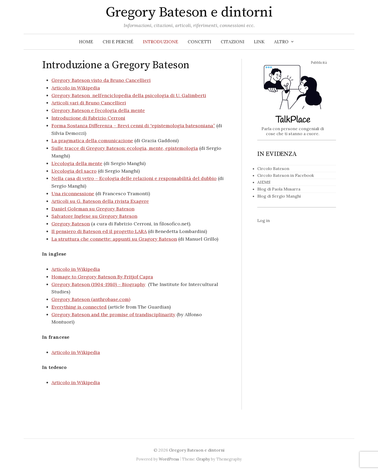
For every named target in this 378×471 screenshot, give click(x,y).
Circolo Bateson (273, 168)
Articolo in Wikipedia (75, 88)
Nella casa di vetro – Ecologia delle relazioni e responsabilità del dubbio (134, 178)
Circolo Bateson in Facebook (285, 175)
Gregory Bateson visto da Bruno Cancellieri (101, 80)
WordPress (169, 459)
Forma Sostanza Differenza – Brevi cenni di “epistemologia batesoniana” (133, 126)
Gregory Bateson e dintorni (189, 12)
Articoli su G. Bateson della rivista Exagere (100, 201)
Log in (263, 220)
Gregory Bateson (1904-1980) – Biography (98, 284)
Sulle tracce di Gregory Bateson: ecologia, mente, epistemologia (124, 148)
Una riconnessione (72, 193)
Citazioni (232, 42)
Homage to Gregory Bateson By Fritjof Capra (102, 277)
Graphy (203, 459)
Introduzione (160, 42)
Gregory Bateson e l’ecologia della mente (98, 110)
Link (259, 42)
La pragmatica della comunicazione (92, 140)
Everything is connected (79, 307)
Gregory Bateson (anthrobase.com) (90, 299)
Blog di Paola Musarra (278, 189)
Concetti (199, 42)
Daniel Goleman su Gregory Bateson (92, 209)
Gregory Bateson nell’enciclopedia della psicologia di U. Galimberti (128, 95)
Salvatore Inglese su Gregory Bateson (94, 216)
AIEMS (263, 182)
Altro (281, 42)
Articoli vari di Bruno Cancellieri (88, 103)
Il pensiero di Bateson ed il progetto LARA (99, 231)
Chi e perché (118, 42)
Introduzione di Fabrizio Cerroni (88, 118)
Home (86, 42)
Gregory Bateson (70, 224)
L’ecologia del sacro (74, 171)
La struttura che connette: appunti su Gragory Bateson (114, 239)
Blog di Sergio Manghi (279, 196)
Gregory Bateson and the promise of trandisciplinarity (113, 314)
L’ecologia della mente (76, 163)
